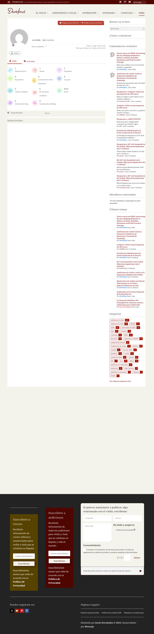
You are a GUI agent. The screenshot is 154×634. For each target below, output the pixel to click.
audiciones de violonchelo (119, 361)
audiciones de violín (117, 316)
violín (113, 324)
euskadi (113, 346)
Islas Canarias (129, 365)
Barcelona (114, 335)
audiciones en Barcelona (119, 368)
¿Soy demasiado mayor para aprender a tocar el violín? (46, 2)
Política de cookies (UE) (111, 609)
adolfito (122, 111)
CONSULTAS (127, 9)
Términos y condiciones (134, 609)
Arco (121, 357)
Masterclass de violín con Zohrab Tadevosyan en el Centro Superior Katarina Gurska (131, 279)
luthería (135, 342)
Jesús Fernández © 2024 (108, 619)
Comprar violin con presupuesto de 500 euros (130, 102)
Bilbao (132, 357)
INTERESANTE (89, 9)
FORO (141, 9)
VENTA (113, 372)
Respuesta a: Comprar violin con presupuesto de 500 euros (130, 89)
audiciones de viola (117, 320)
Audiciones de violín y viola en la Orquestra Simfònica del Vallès (131, 270)
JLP (120, 123)
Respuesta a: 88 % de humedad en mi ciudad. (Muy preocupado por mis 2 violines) (131, 142)
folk (112, 357)
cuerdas (126, 350)
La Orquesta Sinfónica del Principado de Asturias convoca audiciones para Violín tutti (130, 298)
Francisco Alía (124, 97)
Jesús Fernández (125, 303)
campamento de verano (118, 342)
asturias (131, 353)
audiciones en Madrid (131, 335)
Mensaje (89, 622)
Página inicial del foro (69, 19)
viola (112, 327)
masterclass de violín (128, 324)
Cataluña (124, 327)
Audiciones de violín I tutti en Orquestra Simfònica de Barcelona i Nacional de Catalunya (129, 73)
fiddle (126, 331)
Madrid (132, 320)
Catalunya (114, 331)
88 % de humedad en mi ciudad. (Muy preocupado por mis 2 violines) (130, 260)
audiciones (114, 365)
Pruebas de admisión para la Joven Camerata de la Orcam (129, 127)
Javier (121, 152)
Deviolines (123, 66)
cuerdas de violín (116, 353)
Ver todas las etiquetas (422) (120, 377)
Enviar (137, 554)
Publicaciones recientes (92, 19)
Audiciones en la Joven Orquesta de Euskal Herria (130, 289)
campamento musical (118, 339)
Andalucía (114, 350)
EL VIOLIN (41, 9)
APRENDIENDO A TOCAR (64, 9)
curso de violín (127, 346)
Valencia (136, 368)
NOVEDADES (109, 9)
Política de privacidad (124, 526)
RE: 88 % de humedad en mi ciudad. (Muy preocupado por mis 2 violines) (131, 158)
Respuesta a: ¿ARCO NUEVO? (129, 115)
